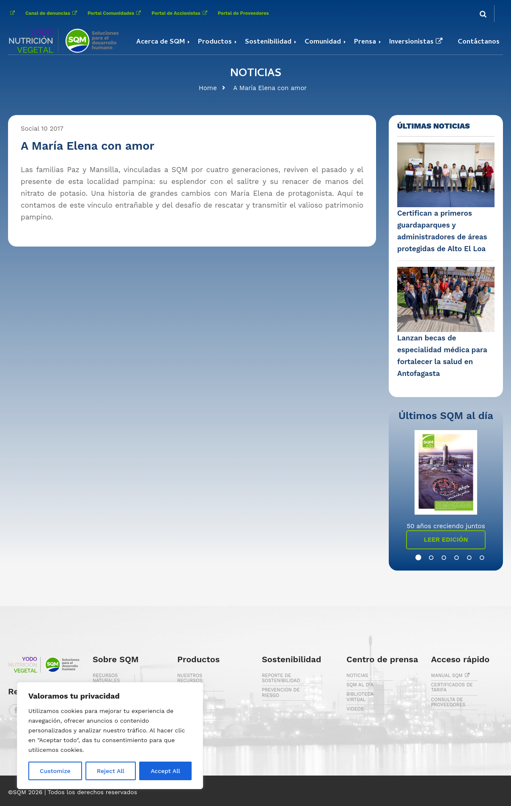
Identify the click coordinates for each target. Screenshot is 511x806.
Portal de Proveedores (243, 13)
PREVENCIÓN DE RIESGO (280, 692)
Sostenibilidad (268, 42)
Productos (215, 42)
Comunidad (323, 42)
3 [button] (439, 558)
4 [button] (452, 558)
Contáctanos (479, 42)
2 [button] (427, 558)
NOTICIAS (357, 675)
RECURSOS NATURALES (106, 678)
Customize (55, 771)
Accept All (165, 771)
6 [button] (477, 558)
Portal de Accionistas (180, 13)
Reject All (110, 771)
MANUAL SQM (451, 675)
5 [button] (465, 558)
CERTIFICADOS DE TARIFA (452, 687)
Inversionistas (417, 42)
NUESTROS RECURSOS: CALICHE (190, 680)
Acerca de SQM (160, 42)
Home (208, 88)
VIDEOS (355, 709)
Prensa (365, 42)
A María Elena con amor (270, 88)
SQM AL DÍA (360, 685)
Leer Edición (446, 539)
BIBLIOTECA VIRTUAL (360, 696)
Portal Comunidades (115, 13)
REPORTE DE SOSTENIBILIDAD (281, 678)
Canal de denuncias (52, 13)
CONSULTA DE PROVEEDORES (448, 702)
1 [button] (414, 558)
